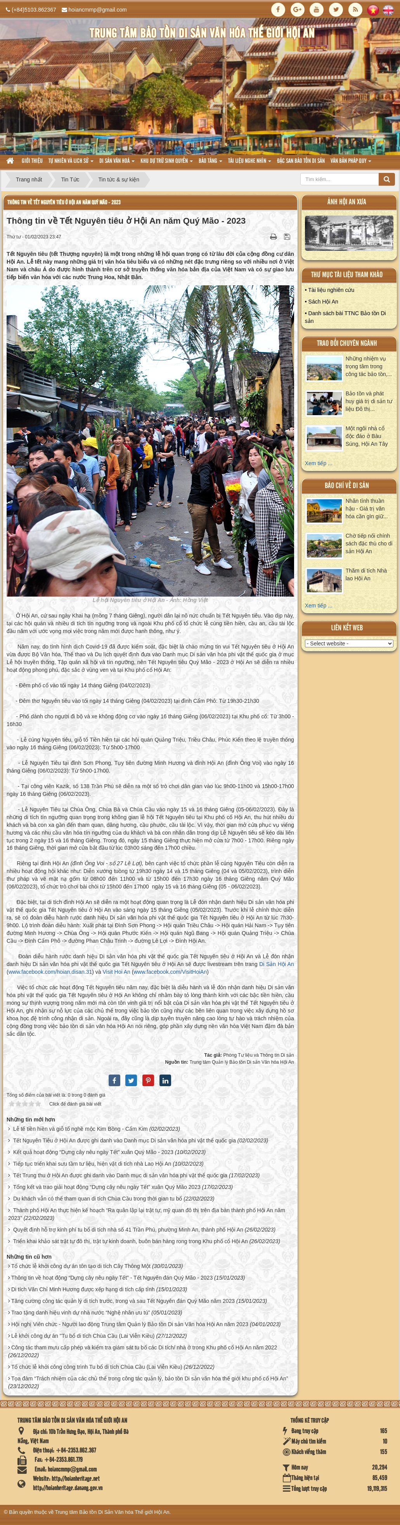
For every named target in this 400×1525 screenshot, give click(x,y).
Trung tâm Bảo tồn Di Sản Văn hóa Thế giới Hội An (112, 1512)
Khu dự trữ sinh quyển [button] (166, 163)
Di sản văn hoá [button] (117, 163)
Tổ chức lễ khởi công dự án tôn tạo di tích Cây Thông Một (81, 1266)
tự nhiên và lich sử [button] (71, 163)
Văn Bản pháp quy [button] (351, 163)
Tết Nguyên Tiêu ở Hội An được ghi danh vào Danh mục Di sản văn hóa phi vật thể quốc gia (124, 1140)
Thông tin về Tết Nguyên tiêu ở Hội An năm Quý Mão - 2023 (64, 202)
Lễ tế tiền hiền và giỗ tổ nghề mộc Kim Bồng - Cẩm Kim (80, 1129)
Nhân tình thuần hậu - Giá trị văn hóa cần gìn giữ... (367, 508)
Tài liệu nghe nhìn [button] (249, 163)
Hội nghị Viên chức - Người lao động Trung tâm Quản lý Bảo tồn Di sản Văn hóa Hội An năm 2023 (129, 1324)
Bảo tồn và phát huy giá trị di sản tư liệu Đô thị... (369, 401)
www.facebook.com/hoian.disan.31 (50, 972)
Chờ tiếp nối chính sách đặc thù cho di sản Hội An (369, 543)
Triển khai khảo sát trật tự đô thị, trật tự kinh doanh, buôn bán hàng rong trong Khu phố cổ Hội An (130, 1241)
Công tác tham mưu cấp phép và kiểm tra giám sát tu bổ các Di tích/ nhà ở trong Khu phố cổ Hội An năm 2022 (144, 1347)
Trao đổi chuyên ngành (347, 343)
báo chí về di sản (347, 486)
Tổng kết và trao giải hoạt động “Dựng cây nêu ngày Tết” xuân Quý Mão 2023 (107, 1187)
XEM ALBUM (349, 235)
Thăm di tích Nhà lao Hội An (366, 574)
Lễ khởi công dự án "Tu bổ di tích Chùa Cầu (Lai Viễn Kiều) (83, 1336)
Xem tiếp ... (318, 463)
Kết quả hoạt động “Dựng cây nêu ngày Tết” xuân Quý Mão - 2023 (93, 1152)
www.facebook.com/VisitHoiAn (170, 972)
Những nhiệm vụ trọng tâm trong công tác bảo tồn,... (369, 366)
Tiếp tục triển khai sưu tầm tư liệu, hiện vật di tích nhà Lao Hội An (92, 1164)
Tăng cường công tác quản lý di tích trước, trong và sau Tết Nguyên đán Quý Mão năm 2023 (123, 1301)
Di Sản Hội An (276, 964)
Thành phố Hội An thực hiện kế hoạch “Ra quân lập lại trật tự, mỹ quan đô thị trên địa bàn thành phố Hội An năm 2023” (146, 1214)
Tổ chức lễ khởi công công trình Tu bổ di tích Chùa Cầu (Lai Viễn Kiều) (96, 1367)
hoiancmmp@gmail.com (98, 10)
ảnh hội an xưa (346, 202)
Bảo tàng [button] (210, 163)
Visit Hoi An (116, 972)
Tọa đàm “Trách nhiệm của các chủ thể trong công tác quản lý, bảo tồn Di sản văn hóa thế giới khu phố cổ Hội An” (149, 1378)
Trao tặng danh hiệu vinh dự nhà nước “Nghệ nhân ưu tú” (80, 1312)
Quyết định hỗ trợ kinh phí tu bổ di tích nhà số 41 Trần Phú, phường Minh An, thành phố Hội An (128, 1230)
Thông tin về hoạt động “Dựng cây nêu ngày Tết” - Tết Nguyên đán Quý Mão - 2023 (112, 1278)
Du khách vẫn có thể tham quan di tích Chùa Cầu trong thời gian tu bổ (97, 1199)
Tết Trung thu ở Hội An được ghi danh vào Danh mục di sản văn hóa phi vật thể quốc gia (120, 1175)
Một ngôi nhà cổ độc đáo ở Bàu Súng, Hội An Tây (367, 436)
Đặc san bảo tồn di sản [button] (301, 161)
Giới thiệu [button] (32, 161)
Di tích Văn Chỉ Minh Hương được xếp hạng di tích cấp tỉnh (83, 1289)
